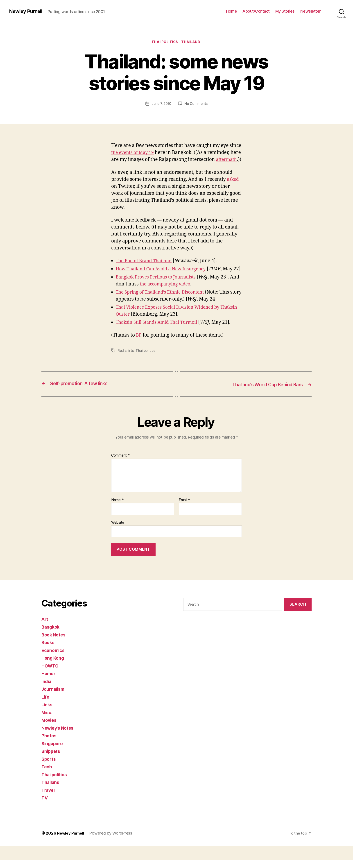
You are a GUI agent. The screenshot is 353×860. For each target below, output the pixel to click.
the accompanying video (177, 299)
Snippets (51, 765)
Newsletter (310, 11)
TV (44, 812)
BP (139, 350)
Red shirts (126, 365)
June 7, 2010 (161, 104)
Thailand (192, 43)
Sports (49, 773)
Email (184, 514)
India (46, 695)
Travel (48, 804)
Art (45, 633)
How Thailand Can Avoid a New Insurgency (164, 277)
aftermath (122, 167)
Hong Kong (53, 672)
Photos (49, 750)
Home (231, 11)
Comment (120, 470)
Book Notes (54, 649)
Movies (49, 734)
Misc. (47, 726)
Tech (47, 781)
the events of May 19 (134, 153)
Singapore (53, 757)
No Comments (196, 104)
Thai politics (164, 43)
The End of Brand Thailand (146, 269)
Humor (49, 688)
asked (233, 187)
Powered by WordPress (112, 847)
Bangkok (51, 641)
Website (117, 536)
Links (47, 719)
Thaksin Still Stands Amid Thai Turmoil (160, 337)
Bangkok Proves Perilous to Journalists (159, 292)
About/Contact (256, 11)
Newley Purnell (27, 11)
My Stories (285, 11)
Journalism (54, 703)
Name (117, 514)
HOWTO (50, 680)
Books (48, 657)
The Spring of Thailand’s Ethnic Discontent (163, 307)
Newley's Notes (58, 742)
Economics (53, 664)
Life (45, 711)
